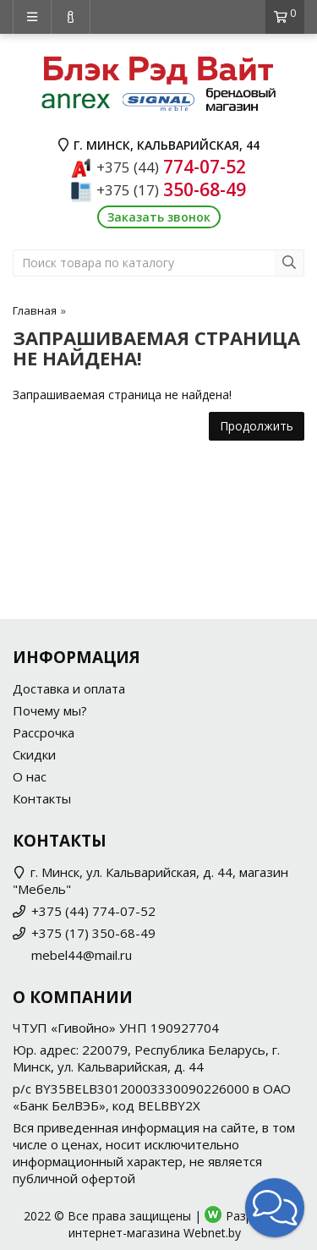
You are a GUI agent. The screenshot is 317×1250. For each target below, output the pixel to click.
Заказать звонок (158, 217)
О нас (29, 776)
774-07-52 (171, 166)
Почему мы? (50, 710)
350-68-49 (171, 189)
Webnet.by (212, 1233)
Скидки (34, 754)
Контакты (42, 798)
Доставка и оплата (69, 688)
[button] (274, 1207)
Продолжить (256, 426)
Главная (35, 310)
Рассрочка (43, 732)
